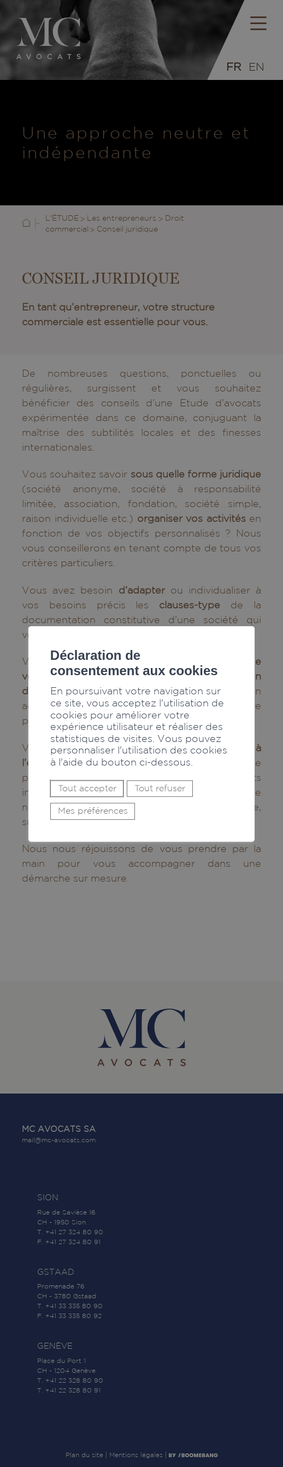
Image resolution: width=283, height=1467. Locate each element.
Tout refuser (159, 788)
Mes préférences (93, 811)
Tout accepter (87, 788)
